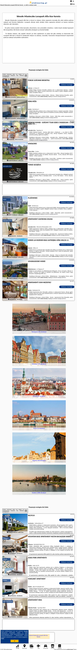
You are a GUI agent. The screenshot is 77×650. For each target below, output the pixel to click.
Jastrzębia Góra (7, 124)
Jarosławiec (6, 517)
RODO (2, 638)
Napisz (75, 649)
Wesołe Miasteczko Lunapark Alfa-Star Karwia (38, 636)
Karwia (5, 103)
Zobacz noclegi (66, 85)
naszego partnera (61, 96)
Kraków (5, 559)
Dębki (4, 199)
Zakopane (6, 538)
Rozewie (5, 242)
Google (26, 631)
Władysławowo (7, 263)
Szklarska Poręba (7, 601)
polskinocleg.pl (38, 3)
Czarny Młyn (6, 145)
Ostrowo (5, 82)
